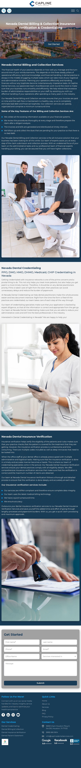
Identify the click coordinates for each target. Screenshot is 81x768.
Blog (44, 710)
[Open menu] (73, 11)
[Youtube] (18, 715)
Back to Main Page (29, 44)
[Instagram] (13, 715)
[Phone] (3, 11)
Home (44, 701)
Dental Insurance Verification (13, 732)
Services (45, 707)
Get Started (54, 44)
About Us (46, 704)
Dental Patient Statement (12, 736)
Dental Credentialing (10, 726)
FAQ (43, 713)
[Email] (9, 11)
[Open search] (78, 10)
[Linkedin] (8, 715)
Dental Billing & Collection (12, 729)
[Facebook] (3, 715)
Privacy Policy (47, 717)
